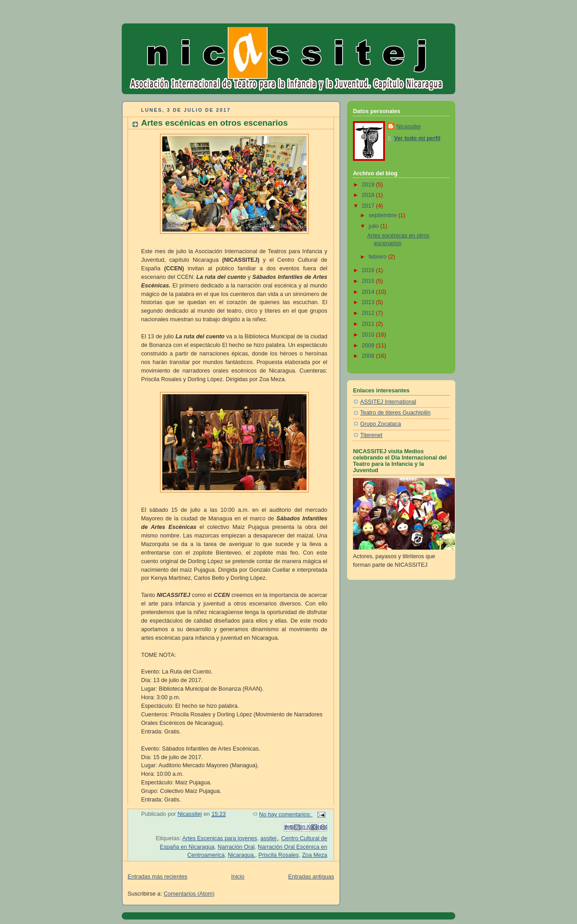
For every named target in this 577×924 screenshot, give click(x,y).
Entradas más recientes (157, 877)
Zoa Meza (314, 855)
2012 (369, 313)
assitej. (269, 838)
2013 (369, 302)
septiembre (383, 215)
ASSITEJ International (388, 402)
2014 (369, 292)
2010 (369, 335)
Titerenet (371, 435)
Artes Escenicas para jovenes (219, 838)
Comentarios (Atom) (189, 894)
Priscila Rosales (278, 855)
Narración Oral (236, 847)
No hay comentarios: (286, 814)
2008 (369, 356)
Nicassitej (408, 126)
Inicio (237, 877)
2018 (369, 195)
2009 (369, 345)
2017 (369, 206)
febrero (378, 257)
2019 (369, 185)
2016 (369, 270)
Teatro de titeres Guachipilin (395, 413)
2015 (369, 281)
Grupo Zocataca (380, 424)
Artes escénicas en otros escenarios (214, 122)
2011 (369, 324)
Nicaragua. (241, 855)
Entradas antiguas (311, 877)
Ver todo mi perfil (417, 138)
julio (374, 226)
